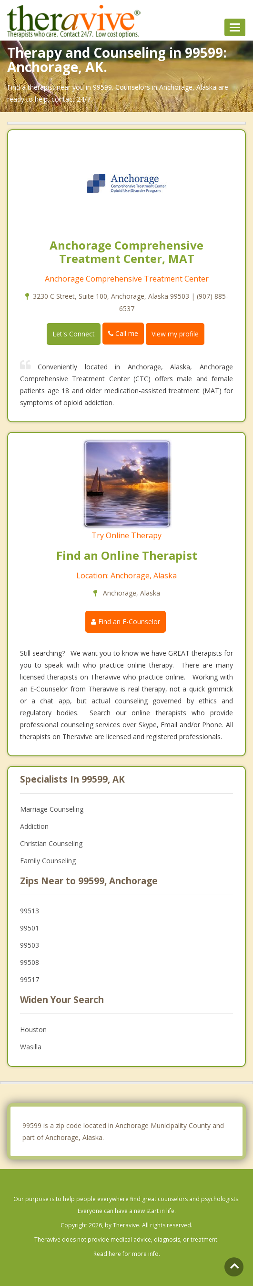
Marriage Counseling (51, 809)
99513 (29, 910)
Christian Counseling (51, 843)
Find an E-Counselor (125, 621)
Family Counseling (48, 860)
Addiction (34, 826)
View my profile (175, 333)
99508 (29, 962)
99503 (29, 945)
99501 (29, 927)
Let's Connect (73, 333)
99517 (29, 979)
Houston (33, 1029)
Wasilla (30, 1046)
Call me (123, 333)
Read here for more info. (126, 1254)
